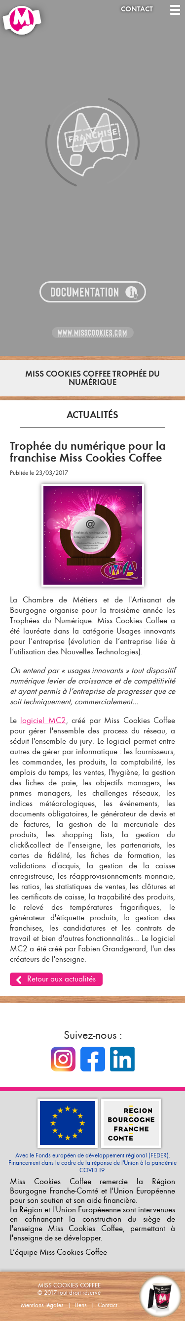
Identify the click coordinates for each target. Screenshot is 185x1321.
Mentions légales (42, 1305)
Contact (137, 9)
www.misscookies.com (92, 333)
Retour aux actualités (61, 978)
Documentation (84, 292)
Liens (80, 1305)
